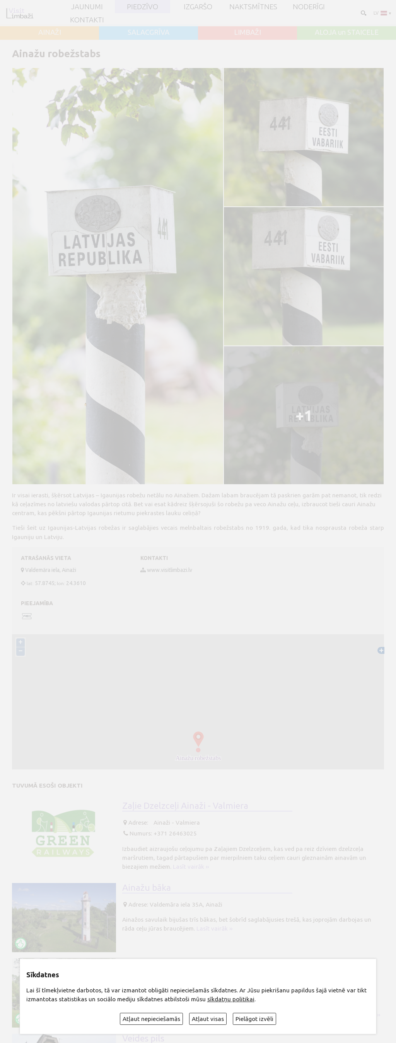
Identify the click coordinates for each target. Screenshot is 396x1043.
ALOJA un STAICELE (347, 32)
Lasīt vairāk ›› (191, 866)
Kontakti (87, 19)
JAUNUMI (87, 6)
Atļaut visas (208, 1019)
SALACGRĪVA (148, 32)
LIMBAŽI (247, 32)
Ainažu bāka (146, 887)
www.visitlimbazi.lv (169, 570)
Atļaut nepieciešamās (151, 1019)
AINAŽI (49, 32)
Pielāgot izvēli (254, 1019)
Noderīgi (309, 6)
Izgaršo (198, 6)
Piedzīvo (142, 6)
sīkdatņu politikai (230, 999)
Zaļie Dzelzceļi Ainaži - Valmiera (185, 805)
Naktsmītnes (253, 6)
